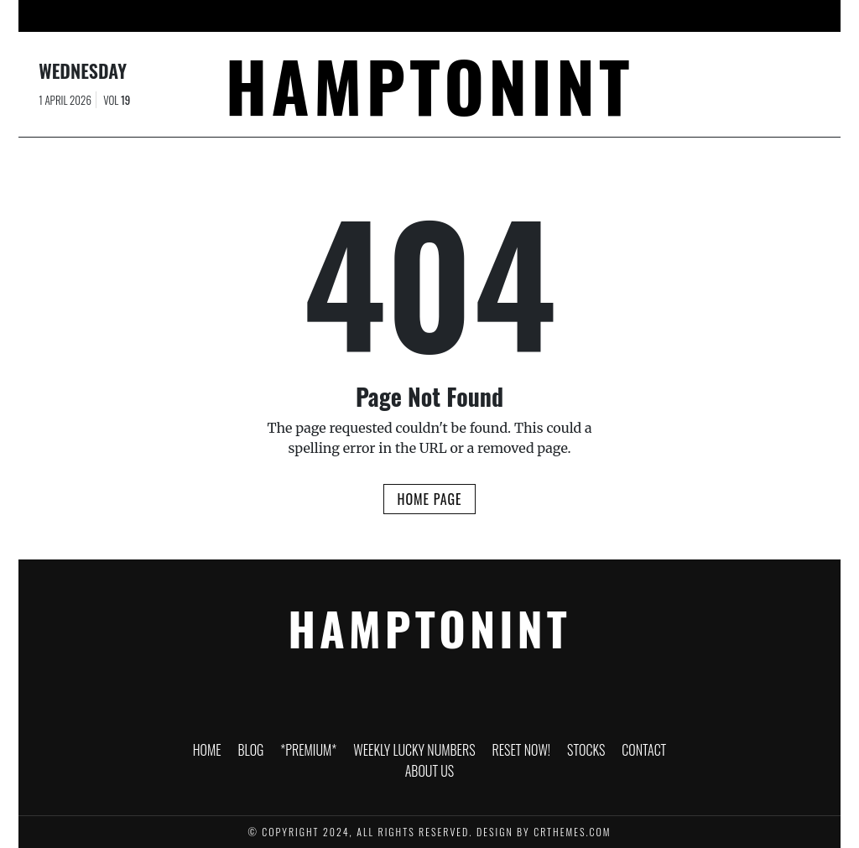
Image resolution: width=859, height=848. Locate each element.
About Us (726, 16)
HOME (156, 16)
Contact (653, 16)
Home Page (429, 499)
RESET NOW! (511, 16)
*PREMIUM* (277, 16)
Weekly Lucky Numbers (394, 16)
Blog (209, 16)
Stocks (586, 16)
